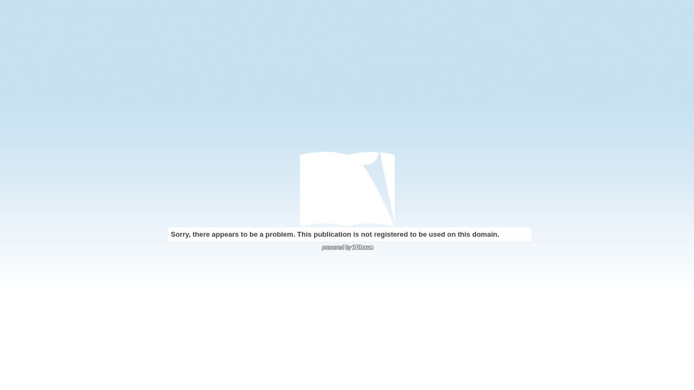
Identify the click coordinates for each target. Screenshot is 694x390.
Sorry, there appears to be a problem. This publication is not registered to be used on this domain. (335, 234)
